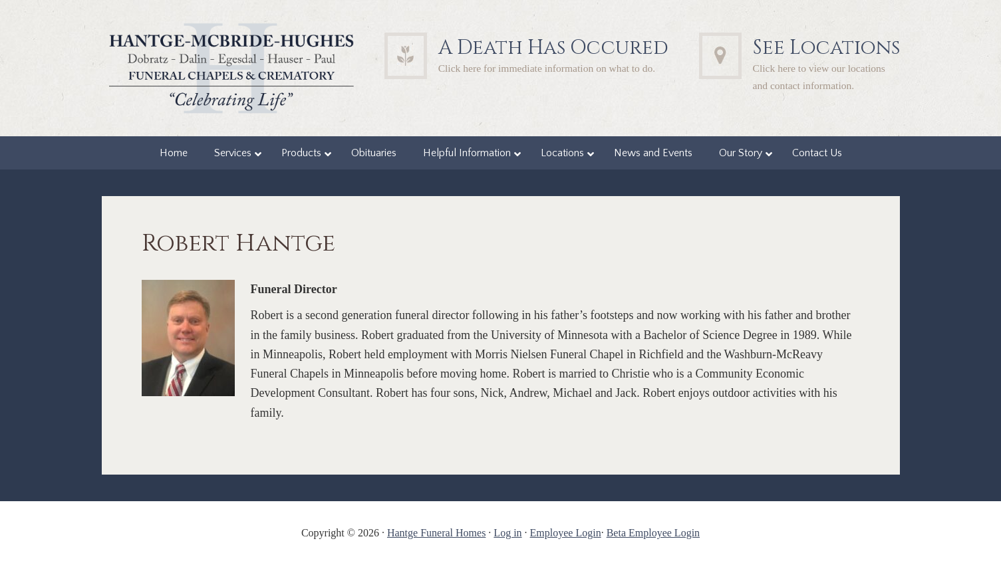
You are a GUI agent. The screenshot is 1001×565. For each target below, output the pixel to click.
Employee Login (565, 532)
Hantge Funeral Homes (436, 532)
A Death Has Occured (553, 48)
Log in (507, 532)
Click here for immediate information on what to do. (547, 68)
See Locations (826, 48)
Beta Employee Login (653, 532)
